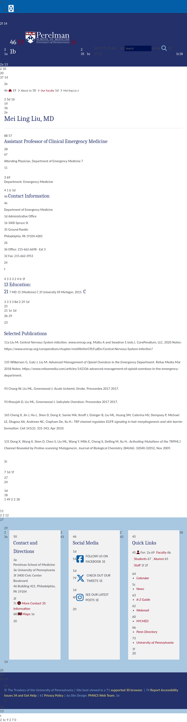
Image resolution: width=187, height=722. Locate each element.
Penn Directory (146, 632)
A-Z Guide (143, 599)
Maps (26, 614)
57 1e (47, 42)
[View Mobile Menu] (11, 10)
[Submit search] (164, 48)
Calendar (142, 578)
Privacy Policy (53, 695)
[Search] (138, 48)
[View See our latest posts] (81, 597)
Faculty (161, 552)
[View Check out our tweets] (81, 578)
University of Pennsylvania (155, 642)
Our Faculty (47, 90)
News (140, 589)
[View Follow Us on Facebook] (81, 559)
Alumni (159, 559)
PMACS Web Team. (101, 695)
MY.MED (142, 621)
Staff (137, 565)
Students (140, 559)
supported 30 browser (126, 690)
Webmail (142, 610)
